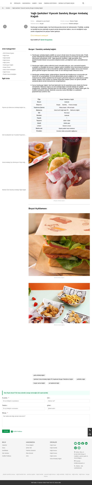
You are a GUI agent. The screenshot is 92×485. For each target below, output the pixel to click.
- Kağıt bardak (6, 58)
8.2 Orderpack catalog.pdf (40, 35)
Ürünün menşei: (64, 21)
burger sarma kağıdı (39, 383)
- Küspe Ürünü (6, 67)
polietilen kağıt (81, 379)
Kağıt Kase (53, 445)
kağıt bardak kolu (21, 474)
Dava (3, 447)
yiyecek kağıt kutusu (50, 474)
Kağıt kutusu (53, 450)
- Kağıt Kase (5, 55)
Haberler (4, 445)
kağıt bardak (39, 474)
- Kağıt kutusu (6, 60)
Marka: (32, 21)
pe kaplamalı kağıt (54, 383)
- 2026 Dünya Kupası (8, 53)
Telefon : (5, 405)
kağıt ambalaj (60, 474)
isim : (48, 398)
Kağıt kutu (68, 474)
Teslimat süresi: (35, 23)
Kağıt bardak (53, 447)
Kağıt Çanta (53, 456)
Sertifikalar (5, 450)
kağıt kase (82, 474)
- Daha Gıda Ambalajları (9, 69)
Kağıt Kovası (53, 453)
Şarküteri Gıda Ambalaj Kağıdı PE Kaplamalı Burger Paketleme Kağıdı (53, 379)
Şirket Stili (29, 447)
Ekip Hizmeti (29, 453)
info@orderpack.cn (79, 463)
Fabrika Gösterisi (31, 450)
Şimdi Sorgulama (46, 40)
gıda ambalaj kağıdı (39, 375)
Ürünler (8, 8)
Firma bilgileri (30, 445)
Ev (3, 8)
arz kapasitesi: (64, 23)
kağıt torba (75, 474)
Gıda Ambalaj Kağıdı (55, 458)
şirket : (49, 405)
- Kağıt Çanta (6, 62)
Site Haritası (5, 453)
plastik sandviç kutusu (9, 474)
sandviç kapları (31, 474)
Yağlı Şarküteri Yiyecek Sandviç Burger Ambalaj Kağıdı (27, 8)
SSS (27, 456)
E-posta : (5, 398)
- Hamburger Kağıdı (7, 65)
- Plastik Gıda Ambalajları (9, 74)
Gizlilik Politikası (17, 431)
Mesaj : (5, 413)
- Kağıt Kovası (6, 72)
